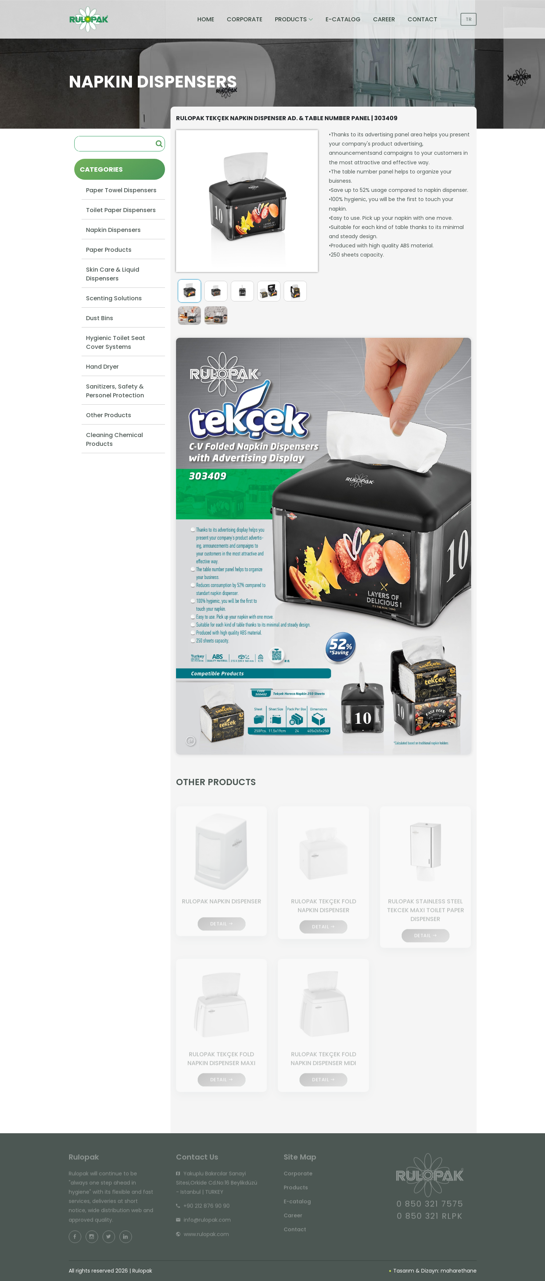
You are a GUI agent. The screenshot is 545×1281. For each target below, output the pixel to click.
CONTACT (422, 19)
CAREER (384, 19)
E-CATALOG (343, 19)
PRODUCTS (291, 19)
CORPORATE (244, 19)
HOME (205, 19)
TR (469, 19)
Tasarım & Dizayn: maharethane (433, 1270)
